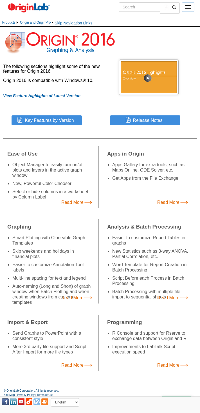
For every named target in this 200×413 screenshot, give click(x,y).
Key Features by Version (49, 120)
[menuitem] (10, 22)
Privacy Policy (26, 394)
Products (8, 22)
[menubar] (28, 22)
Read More (72, 202)
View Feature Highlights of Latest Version (41, 95)
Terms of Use (45, 394)
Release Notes (148, 120)
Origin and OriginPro (35, 22)
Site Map (9, 394)
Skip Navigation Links (73, 23)
